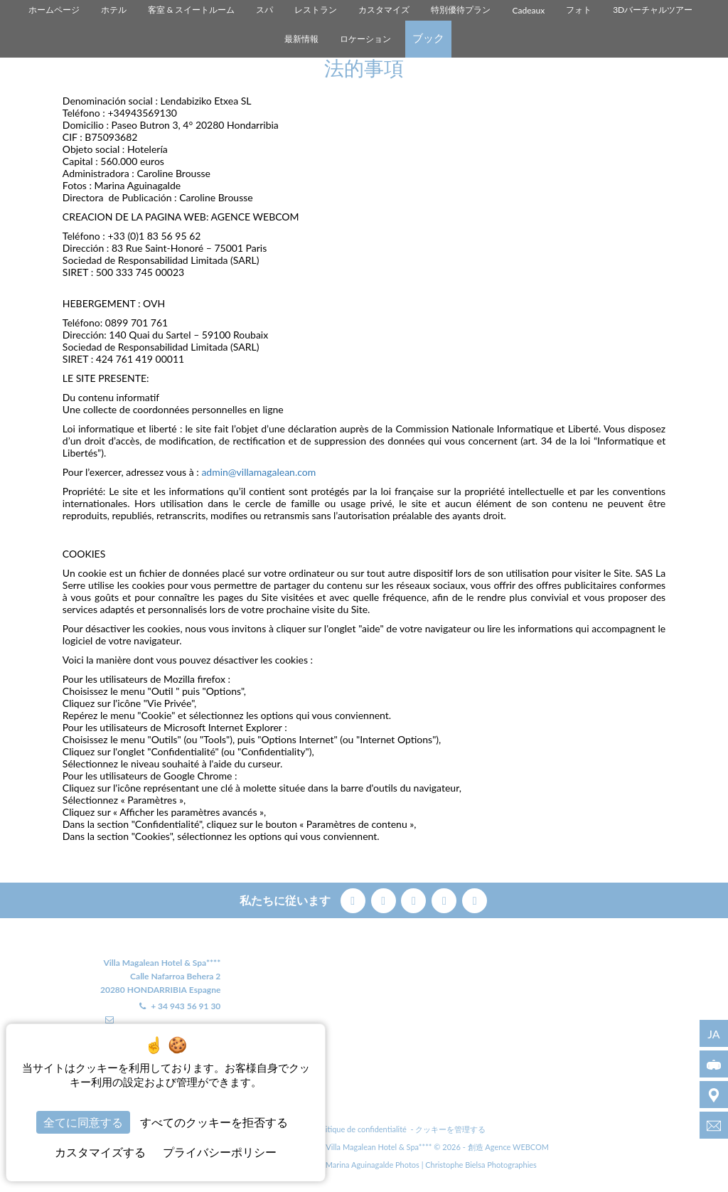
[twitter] (385, 898)
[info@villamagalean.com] (714, 1125)
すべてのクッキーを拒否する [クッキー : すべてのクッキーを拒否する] (214, 1122)
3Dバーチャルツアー (652, 9)
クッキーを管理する (450, 1129)
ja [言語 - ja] (713, 1034)
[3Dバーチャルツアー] (714, 1063)
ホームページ (54, 9)
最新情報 (301, 38)
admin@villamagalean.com (258, 472)
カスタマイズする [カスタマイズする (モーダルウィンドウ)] (100, 1152)
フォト (579, 9)
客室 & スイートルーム (191, 9)
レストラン (315, 9)
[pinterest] (415, 898)
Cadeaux (528, 10)
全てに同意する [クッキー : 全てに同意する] (83, 1122)
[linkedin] (474, 898)
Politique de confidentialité (361, 1129)
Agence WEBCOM (517, 1146)
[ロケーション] (714, 1094)
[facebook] (354, 898)
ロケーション (365, 38)
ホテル (114, 9)
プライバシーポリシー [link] (220, 1152)
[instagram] (445, 898)
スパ (264, 9)
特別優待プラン (461, 9)
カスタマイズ (384, 9)
